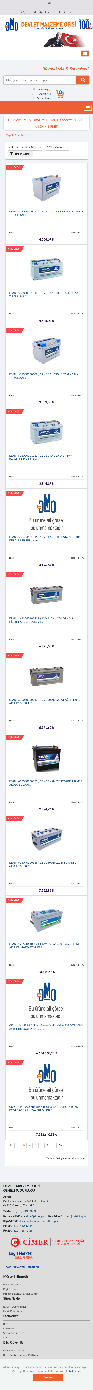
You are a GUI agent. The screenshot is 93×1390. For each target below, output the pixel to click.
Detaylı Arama (42, 98)
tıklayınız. (75, 1371)
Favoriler (41, 90)
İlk (11, 1145)
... (18, 1145)
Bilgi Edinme (10, 1289)
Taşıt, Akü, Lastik (14, 135)
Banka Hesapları (12, 1284)
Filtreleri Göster (20, 153)
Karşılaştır (41, 94)
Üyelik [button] (41, 12)
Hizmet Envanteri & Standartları (20, 1294)
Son (61, 1145)
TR (43, 2)
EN (49, 2)
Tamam (48, 1377)
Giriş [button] (65, 12)
